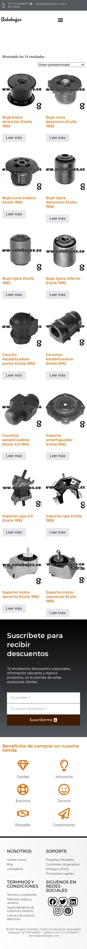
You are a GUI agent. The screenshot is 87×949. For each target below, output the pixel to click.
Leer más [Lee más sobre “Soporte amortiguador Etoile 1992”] (58, 456)
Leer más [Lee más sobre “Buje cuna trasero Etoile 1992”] (14, 214)
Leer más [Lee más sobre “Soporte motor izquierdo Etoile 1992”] (58, 613)
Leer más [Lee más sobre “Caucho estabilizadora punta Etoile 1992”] (14, 375)
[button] (60, 20)
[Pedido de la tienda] (61, 65)
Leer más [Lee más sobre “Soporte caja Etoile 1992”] (58, 532)
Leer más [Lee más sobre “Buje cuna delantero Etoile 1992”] (58, 137)
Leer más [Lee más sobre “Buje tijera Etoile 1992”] (14, 294)
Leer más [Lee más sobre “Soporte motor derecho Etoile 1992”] (14, 608)
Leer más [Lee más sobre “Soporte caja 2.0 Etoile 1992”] (14, 532)
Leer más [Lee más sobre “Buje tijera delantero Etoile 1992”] (58, 218)
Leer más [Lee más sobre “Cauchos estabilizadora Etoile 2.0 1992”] (14, 456)
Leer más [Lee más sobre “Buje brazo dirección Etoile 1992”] (14, 137)
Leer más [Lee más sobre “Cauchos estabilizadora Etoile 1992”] (58, 375)
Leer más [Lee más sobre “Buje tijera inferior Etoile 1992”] (58, 294)
